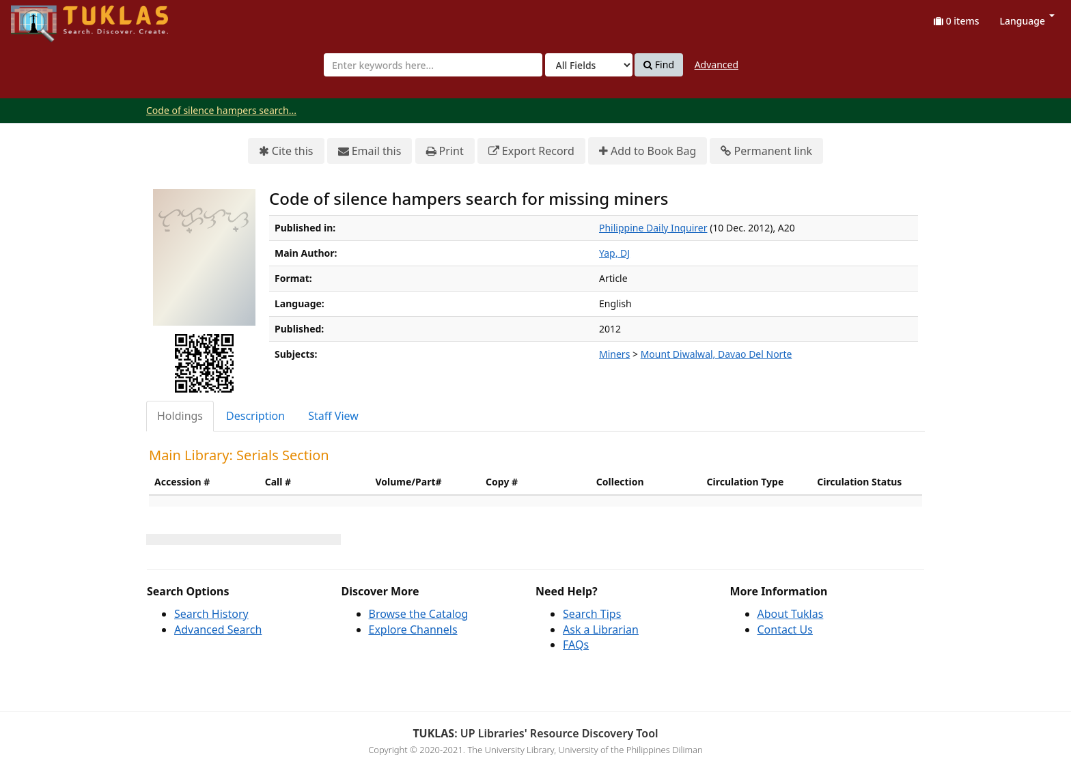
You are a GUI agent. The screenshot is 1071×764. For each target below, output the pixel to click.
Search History (211, 613)
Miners (614, 354)
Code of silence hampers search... (221, 110)
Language (1027, 20)
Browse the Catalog (419, 613)
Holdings (180, 415)
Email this (370, 151)
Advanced (716, 64)
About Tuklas (790, 613)
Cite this (286, 151)
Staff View (333, 415)
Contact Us (785, 629)
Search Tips (592, 613)
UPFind (44, 17)
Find (658, 65)
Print (445, 151)
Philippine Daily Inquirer (653, 227)
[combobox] (433, 64)
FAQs (576, 644)
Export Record (531, 151)
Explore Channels (413, 629)
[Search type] (588, 64)
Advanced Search (218, 629)
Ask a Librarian (601, 629)
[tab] (180, 416)
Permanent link (766, 151)
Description (255, 415)
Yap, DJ (614, 252)
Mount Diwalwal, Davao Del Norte (716, 354)
